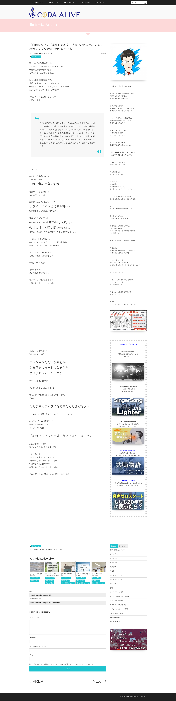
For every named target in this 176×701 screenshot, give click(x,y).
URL (33, 655)
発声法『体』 (34, 580)
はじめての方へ (37, 3)
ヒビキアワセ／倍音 (116, 592)
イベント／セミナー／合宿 (119, 609)
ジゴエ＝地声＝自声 (116, 600)
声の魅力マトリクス (116, 579)
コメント (44, 549)
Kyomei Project (115, 617)
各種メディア (99, 3)
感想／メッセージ (116, 575)
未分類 (112, 571)
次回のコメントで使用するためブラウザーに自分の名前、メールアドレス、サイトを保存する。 (63, 664)
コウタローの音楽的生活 (118, 605)
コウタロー (49, 53)
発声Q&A (113, 567)
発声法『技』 (114, 554)
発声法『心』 (36, 56)
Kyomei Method (35, 578)
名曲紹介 (113, 584)
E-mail (34, 646)
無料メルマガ (53, 3)
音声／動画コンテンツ (67, 583)
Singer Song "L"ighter (117, 613)
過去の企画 (86, 3)
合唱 (111, 588)
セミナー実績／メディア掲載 (119, 596)
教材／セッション (70, 3)
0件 (42, 53)
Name (33, 638)
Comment (35, 618)
